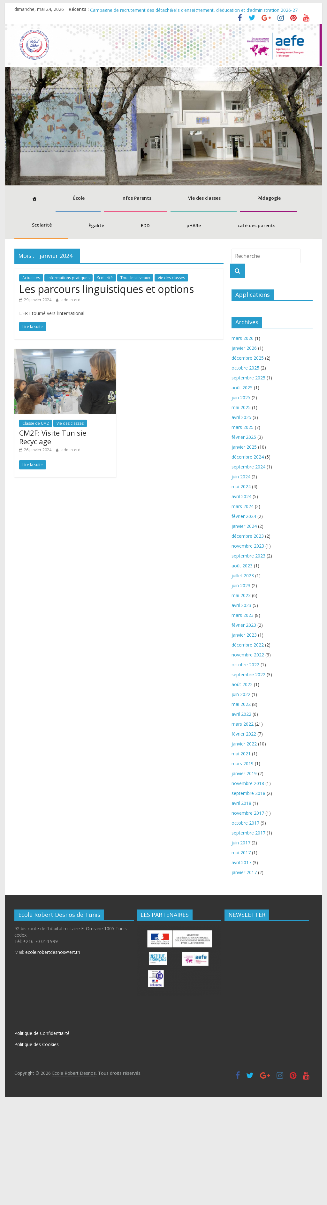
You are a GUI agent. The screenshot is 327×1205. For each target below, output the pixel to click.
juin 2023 (241, 690)
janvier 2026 (244, 453)
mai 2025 (241, 512)
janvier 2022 (244, 848)
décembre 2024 (248, 561)
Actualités (31, 278)
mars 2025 (243, 532)
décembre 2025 (248, 463)
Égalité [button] (96, 225)
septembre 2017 (248, 937)
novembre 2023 (248, 650)
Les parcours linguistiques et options (106, 289)
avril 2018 (241, 908)
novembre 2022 (248, 759)
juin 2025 (241, 502)
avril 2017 (241, 967)
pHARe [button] (193, 225)
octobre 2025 (245, 472)
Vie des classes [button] (204, 198)
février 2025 (244, 542)
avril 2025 (241, 522)
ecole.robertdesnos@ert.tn (52, 1057)
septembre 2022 (248, 779)
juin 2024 (241, 581)
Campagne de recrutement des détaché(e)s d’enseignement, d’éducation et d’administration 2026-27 (194, 9)
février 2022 (244, 838)
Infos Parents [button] (136, 198)
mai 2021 (241, 858)
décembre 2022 (248, 749)
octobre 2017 (245, 927)
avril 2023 (241, 710)
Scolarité (105, 278)
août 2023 (242, 670)
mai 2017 (241, 957)
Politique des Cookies (36, 1149)
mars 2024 (243, 611)
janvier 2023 (244, 740)
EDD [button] (145, 225)
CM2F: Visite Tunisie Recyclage (52, 437)
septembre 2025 (248, 482)
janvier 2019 (244, 878)
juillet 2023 (243, 680)
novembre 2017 (248, 918)
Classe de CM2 (35, 423)
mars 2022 (243, 829)
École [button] (79, 198)
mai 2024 (241, 591)
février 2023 (244, 730)
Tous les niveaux (135, 278)
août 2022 (242, 789)
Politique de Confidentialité (42, 1138)
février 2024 (244, 621)
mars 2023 (243, 720)
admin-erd (70, 300)
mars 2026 (243, 443)
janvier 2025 (244, 552)
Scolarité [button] (42, 225)
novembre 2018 (248, 888)
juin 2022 (241, 799)
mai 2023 (241, 700)
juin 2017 (241, 947)
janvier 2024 (244, 631)
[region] (163, 126)
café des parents (256, 225)
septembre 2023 (248, 660)
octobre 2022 (245, 769)
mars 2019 (243, 868)
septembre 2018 (248, 898)
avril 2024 (241, 601)
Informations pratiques (68, 278)
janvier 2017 (244, 977)
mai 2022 (241, 809)
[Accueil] (33, 199)
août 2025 (242, 492)
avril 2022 (241, 819)
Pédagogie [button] (269, 198)
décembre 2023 (248, 641)
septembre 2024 (248, 571)
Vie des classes (171, 278)
